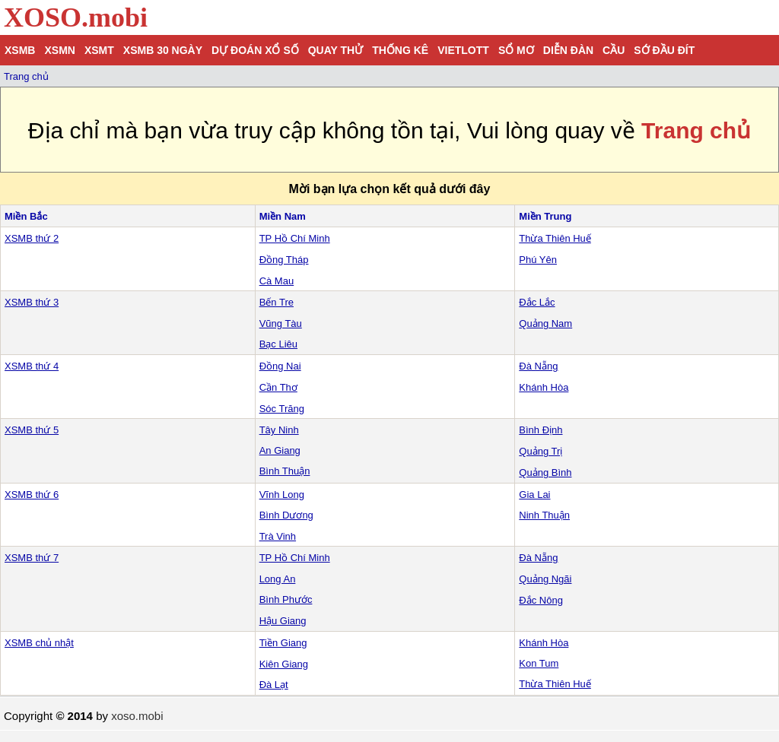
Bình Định (540, 430)
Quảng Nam (545, 323)
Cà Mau (276, 281)
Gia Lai (534, 494)
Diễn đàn (568, 50)
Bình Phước (286, 599)
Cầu (614, 50)
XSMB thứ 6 (32, 494)
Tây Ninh (279, 430)
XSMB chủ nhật (39, 642)
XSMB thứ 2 (32, 238)
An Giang (279, 450)
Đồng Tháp (284, 259)
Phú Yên (538, 259)
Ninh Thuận (544, 515)
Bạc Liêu (278, 344)
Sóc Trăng (281, 408)
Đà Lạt (273, 684)
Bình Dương (286, 515)
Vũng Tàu (280, 323)
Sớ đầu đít (664, 50)
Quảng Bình (545, 472)
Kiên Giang (283, 664)
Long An (277, 579)
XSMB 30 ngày (162, 50)
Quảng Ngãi (545, 579)
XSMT (99, 50)
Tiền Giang (283, 642)
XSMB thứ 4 (32, 366)
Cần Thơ (278, 387)
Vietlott (463, 50)
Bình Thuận (284, 471)
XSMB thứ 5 (32, 430)
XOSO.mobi (76, 17)
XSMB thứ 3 (32, 302)
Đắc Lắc (537, 302)
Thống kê (400, 50)
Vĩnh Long (281, 494)
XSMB (20, 50)
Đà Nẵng (538, 366)
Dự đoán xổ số (255, 50)
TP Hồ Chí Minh (294, 238)
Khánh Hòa (543, 387)
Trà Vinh (277, 536)
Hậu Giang (283, 620)
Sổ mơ (516, 50)
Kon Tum (538, 663)
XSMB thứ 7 (32, 557)
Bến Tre (276, 302)
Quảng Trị (540, 451)
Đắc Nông (541, 600)
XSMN (59, 50)
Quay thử (335, 50)
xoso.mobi (137, 715)
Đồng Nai (280, 366)
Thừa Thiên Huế (555, 238)
